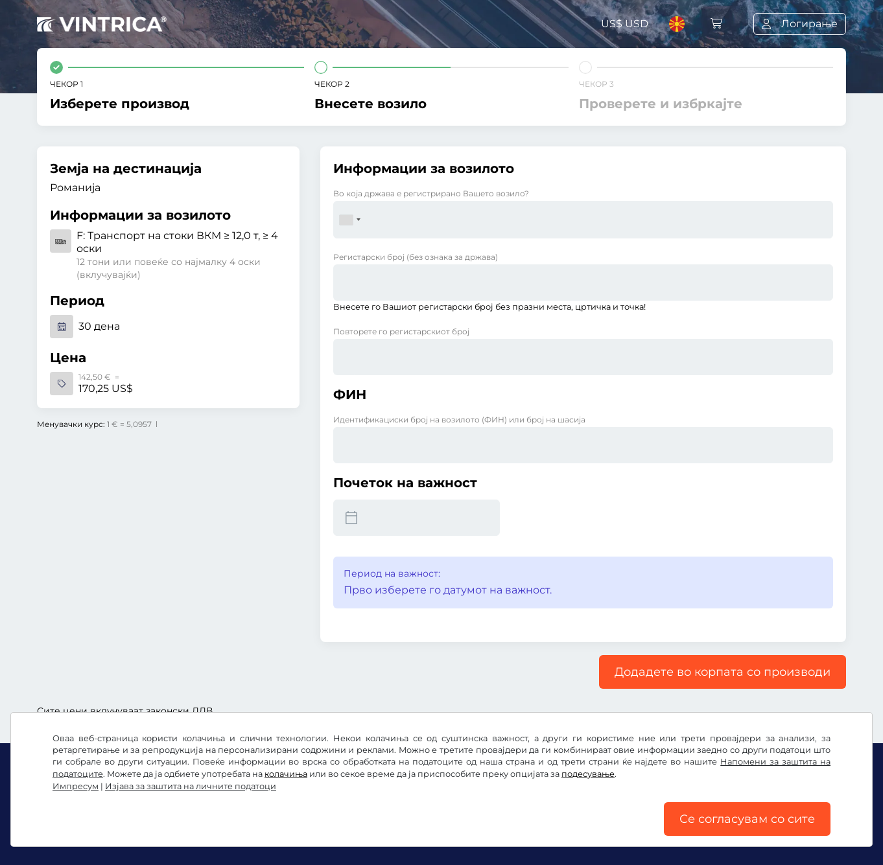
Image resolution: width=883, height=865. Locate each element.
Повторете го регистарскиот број (401, 331)
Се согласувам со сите (747, 819)
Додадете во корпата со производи (722, 672)
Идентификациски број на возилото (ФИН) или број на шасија (459, 419)
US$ (624, 23)
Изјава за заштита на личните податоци (190, 786)
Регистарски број (415, 257)
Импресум (76, 786)
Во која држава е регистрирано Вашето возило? (431, 193)
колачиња (286, 774)
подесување (588, 774)
